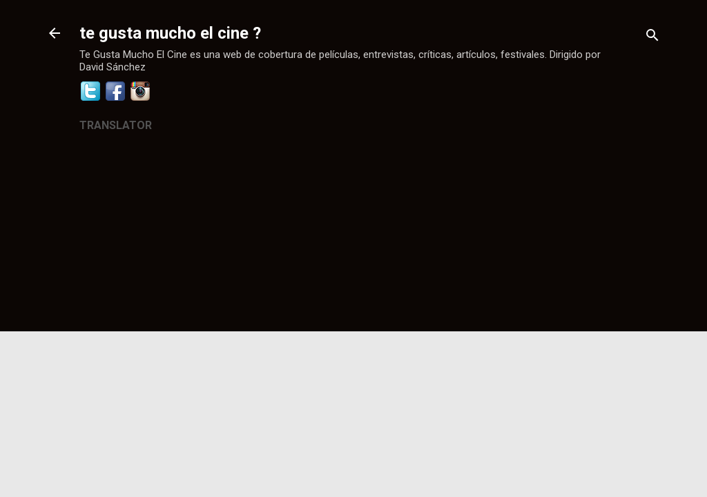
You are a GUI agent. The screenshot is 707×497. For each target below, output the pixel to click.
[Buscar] (652, 38)
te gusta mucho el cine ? (170, 33)
